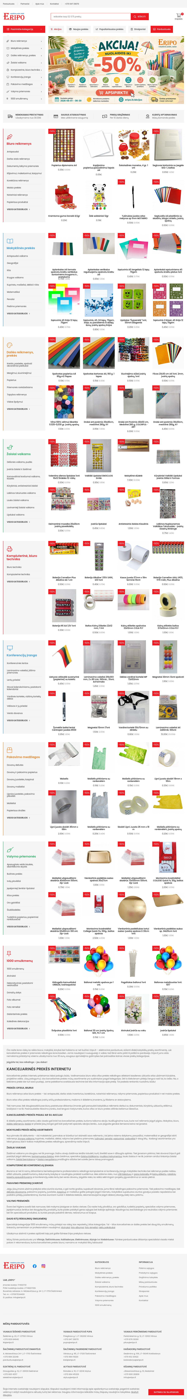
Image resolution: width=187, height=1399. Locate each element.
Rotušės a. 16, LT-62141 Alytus (77, 1371)
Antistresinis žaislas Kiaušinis (133, 524)
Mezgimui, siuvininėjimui (19, 373)
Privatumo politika (148, 1286)
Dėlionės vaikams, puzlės (19, 462)
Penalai (10, 299)
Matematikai (13, 292)
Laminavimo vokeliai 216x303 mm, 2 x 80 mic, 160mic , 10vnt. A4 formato (98, 679)
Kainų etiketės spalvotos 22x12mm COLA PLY (133, 627)
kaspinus (61, 1192)
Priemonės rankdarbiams (20, 387)
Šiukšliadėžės (13, 910)
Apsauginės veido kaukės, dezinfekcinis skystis (20, 865)
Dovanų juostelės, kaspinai (20, 779)
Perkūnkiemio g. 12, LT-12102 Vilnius (140, 1336)
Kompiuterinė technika (18, 574)
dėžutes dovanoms (16, 1192)
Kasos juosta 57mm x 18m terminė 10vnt (133, 578)
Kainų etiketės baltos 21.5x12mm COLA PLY (168, 627)
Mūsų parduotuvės (148, 1282)
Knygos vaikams (15, 277)
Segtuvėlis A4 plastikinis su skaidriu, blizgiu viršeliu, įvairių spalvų (168, 218)
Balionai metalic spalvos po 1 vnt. (99, 983)
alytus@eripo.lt (70, 1377)
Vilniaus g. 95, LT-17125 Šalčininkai (79, 1353)
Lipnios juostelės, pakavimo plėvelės (21, 795)
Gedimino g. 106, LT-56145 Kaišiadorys (142, 1353)
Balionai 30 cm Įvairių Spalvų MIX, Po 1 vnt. (99, 1031)
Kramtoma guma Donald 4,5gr (64, 216)
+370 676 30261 (131, 1339)
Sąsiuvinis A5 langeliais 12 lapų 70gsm (133, 270)
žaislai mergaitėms (47, 1159)
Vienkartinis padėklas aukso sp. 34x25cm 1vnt (168, 930)
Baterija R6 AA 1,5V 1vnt (64, 625)
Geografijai (12, 263)
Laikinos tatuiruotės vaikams (21, 493)
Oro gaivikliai (13, 902)
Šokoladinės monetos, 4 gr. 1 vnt (133, 166)
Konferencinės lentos (17, 663)
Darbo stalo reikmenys (18, 159)
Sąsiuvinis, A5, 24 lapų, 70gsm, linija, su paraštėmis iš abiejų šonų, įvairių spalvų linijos (98, 322)
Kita (9, 270)
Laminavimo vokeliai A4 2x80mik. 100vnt (168, 728)
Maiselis (64, 778)
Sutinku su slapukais (166, 1392)
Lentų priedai (13, 680)
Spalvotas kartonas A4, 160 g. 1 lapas (98, 375)
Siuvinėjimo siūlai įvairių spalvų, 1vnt (133, 375)
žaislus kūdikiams (90, 1156)
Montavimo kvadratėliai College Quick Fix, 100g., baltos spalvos (98, 931)
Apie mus (39, 4)
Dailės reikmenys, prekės (23, 55)
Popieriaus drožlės (16, 810)
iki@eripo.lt (8, 1342)
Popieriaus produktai (17, 202)
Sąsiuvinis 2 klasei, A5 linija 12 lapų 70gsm (168, 321)
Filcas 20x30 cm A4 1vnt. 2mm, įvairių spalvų (168, 375)
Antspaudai (13, 151)
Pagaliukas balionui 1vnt (133, 982)
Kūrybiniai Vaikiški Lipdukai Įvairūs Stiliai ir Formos (168, 477)
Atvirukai (11, 975)
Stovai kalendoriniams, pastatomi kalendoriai (24, 688)
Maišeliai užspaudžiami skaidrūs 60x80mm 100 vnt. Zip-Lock (64, 931)
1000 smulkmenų (19, 98)
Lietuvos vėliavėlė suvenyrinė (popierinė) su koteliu (64, 678)
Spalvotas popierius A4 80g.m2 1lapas (64, 375)
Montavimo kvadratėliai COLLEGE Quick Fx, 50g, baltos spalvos (168, 880)
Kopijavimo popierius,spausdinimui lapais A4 (98, 168)
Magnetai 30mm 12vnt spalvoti (168, 677)
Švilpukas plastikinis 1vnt (64, 1030)
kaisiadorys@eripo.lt (133, 1359)
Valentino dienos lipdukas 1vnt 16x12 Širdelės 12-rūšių (64, 477)
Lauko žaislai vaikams (18, 500)
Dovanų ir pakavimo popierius (22, 772)
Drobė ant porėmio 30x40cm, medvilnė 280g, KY (99, 423)
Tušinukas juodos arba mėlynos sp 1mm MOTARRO (133, 217)
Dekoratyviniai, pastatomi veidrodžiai (20, 984)
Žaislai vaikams (18, 62)
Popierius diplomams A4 (64, 165)
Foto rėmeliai (13, 1007)
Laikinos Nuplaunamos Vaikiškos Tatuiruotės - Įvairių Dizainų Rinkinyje (168, 526)
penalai (108, 1138)
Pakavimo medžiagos (22, 84)
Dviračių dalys (14, 992)
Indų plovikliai (14, 881)
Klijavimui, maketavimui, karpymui (24, 173)
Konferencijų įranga (21, 77)
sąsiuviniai (118, 1138)
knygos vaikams (26, 1138)
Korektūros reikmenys (18, 180)
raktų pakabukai (107, 1227)
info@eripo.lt (19, 1297)
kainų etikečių (159, 1174)
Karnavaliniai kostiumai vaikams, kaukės (23, 477)
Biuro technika (14, 567)
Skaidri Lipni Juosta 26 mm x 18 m (133, 828)
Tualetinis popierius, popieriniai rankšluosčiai (22, 918)
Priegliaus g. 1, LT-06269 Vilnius (78, 1336)
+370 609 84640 (11, 1339)
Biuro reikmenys (19, 41)
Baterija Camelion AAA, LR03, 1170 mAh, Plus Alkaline (168, 578)
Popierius (11, 380)
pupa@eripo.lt (70, 1342)
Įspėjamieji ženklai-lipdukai (20, 888)
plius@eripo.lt (130, 1342)
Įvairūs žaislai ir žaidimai (19, 469)
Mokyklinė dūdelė (133, 475)
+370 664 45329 (71, 1374)
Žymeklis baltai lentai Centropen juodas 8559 (64, 728)
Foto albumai (13, 999)
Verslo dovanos (15, 713)
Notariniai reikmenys (17, 195)
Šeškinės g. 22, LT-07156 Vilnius (18, 1336)
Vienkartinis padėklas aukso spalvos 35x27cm (98, 879)
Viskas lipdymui (15, 401)
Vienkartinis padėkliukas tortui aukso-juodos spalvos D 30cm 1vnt (133, 931)
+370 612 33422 (131, 1356)
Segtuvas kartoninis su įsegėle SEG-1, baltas (168, 166)
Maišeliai (11, 803)
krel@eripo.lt (69, 1359)
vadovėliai (130, 1138)
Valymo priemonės (20, 91)
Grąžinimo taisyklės (148, 1277)
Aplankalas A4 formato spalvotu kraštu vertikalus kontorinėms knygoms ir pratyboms (64, 273)
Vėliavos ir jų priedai (17, 706)
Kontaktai (54, 4)
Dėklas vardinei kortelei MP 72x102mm (133, 678)
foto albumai (77, 1227)
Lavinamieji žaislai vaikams (20, 507)
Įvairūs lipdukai (99, 524)
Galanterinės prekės (17, 1014)
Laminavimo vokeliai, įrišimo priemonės (21, 671)
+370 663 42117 (10, 1374)
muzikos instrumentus (111, 1156)
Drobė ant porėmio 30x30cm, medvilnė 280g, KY (168, 423)
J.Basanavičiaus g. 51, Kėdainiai (139, 1371)
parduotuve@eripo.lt (13, 1359)
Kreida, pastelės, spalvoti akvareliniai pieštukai (19, 364)
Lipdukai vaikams (15, 514)
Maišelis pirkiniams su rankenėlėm (99, 780)
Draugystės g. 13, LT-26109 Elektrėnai (20, 1371)
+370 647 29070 (72, 4)
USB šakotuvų (124, 1174)
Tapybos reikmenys (17, 394)
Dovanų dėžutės (15, 765)
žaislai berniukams (25, 1159)
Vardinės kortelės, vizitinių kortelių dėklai (24, 697)
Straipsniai (138, 29)
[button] (24, 29)
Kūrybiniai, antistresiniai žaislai (22, 485)
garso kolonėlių (141, 1174)
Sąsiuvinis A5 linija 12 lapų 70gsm (64, 321)
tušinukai (99, 1138)
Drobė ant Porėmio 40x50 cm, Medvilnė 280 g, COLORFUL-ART (133, 424)
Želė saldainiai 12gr (98, 216)
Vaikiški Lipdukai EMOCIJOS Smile (99, 477)
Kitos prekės (13, 895)
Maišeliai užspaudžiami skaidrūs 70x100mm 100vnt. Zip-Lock (133, 880)
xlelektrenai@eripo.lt (13, 1377)
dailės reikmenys (15, 1124)
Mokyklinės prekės (20, 48)
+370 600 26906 (131, 1374)
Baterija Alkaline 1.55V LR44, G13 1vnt (99, 578)
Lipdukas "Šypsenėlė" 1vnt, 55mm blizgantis (133, 321)
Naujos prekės (78, 29)
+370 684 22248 (10, 1356)
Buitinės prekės (14, 874)
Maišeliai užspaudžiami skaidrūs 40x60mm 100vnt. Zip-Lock (64, 880)
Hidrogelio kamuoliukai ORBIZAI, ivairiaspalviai (64, 983)
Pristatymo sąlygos (148, 1272)
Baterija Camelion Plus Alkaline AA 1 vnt (64, 578)
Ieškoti (142, 16)
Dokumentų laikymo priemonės (23, 166)
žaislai (28, 1124)
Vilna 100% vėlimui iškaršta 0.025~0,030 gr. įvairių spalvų (64, 423)
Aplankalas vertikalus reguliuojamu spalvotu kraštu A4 (99, 272)
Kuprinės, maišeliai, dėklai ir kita (23, 284)
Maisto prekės (14, 187)
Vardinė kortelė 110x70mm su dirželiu (133, 728)
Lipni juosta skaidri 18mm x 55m (168, 780)
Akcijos (56, 29)
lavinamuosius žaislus (43, 1156)
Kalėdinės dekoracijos (18, 1021)
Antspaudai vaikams (17, 256)
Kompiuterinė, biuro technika (25, 70)
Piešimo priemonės (16, 306)
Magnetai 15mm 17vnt (99, 727)
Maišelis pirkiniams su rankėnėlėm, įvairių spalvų (168, 828)
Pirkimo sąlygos (146, 1268)
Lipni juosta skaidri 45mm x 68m (64, 828)
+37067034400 (17, 1294)
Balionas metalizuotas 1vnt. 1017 (168, 983)
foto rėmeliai (91, 1227)
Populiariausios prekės (109, 29)
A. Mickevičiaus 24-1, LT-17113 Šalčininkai (22, 1353)
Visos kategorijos (19, 209)
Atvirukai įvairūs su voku (133, 1030)
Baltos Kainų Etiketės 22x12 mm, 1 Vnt (98, 627)
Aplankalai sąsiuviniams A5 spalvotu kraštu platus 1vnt (168, 270)
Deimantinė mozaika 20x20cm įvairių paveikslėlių (64, 525)
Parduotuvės (8, 4)
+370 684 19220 (70, 1356)
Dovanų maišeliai (16, 786)
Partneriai (25, 4)
